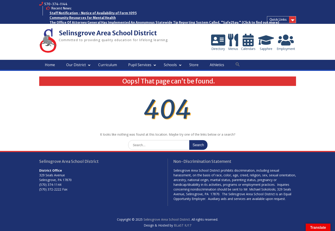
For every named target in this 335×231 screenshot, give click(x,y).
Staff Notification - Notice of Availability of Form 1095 (93, 13)
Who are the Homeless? (68, 27)
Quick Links (278, 20)
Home (50, 64)
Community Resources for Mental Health (83, 18)
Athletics (217, 64)
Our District (76, 64)
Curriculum (107, 64)
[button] (238, 64)
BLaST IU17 (182, 225)
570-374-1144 (55, 4)
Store (193, 64)
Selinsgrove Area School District (108, 33)
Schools (170, 64)
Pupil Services (139, 64)
